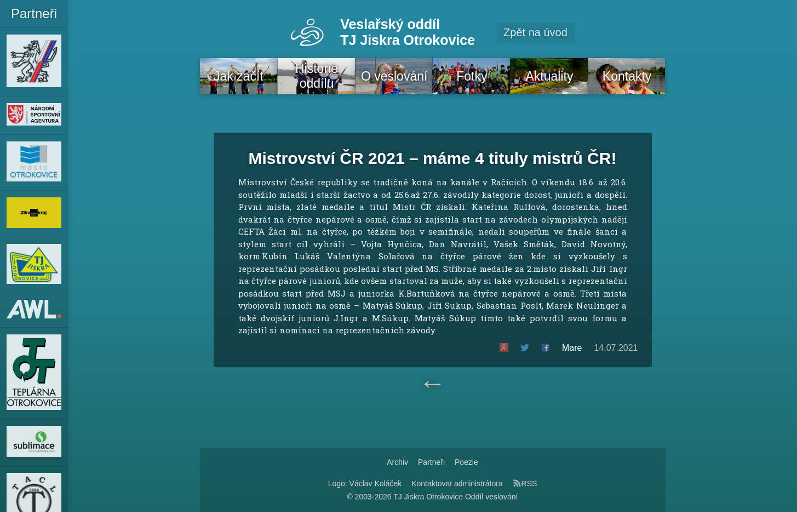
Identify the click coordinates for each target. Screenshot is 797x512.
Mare (572, 347)
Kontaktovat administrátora (457, 483)
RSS (525, 483)
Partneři (431, 462)
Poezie (466, 462)
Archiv (397, 462)
